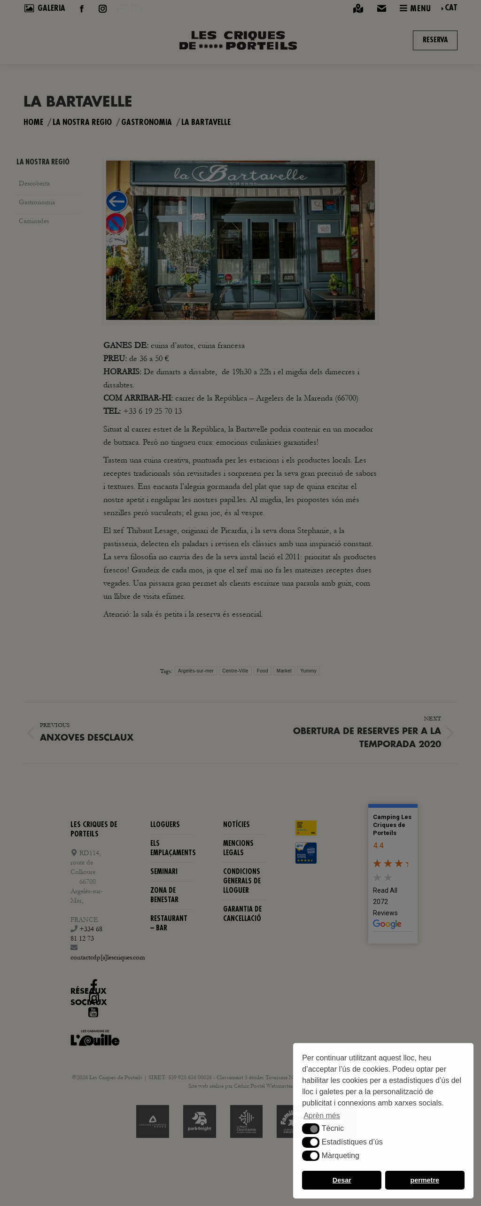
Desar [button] (342, 1180)
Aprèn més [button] (321, 1116)
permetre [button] (424, 1180)
